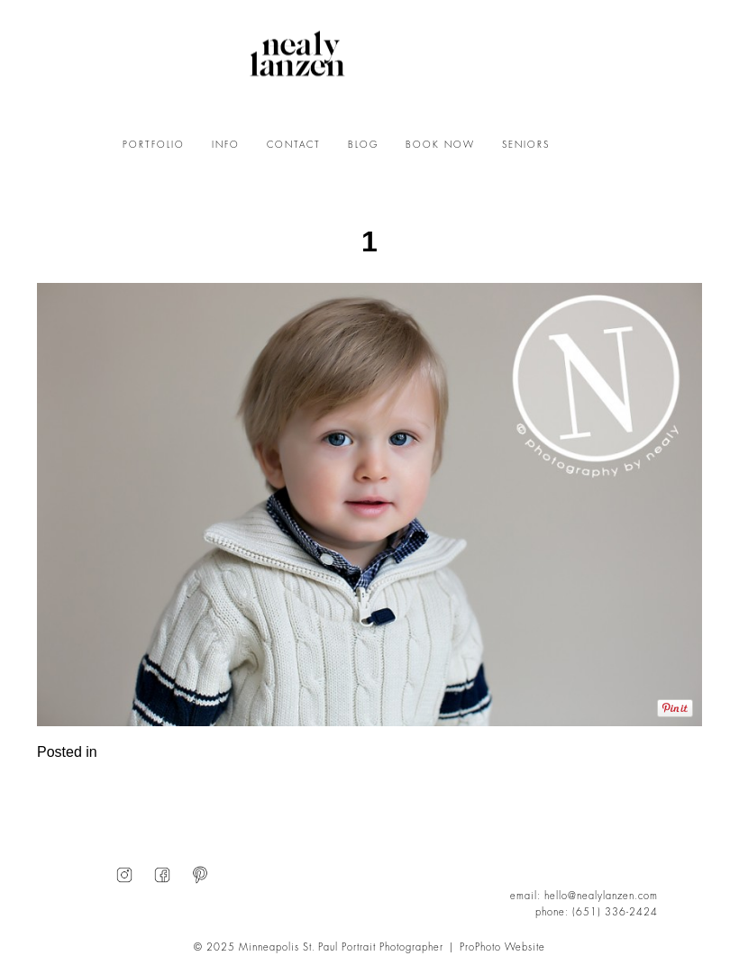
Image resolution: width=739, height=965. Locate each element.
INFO (226, 145)
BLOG (363, 145)
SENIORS (526, 145)
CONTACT (294, 145)
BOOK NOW (440, 145)
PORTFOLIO (154, 145)
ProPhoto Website (502, 947)
